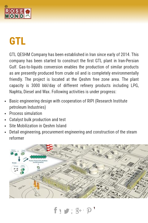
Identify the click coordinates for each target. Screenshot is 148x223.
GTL (17, 41)
